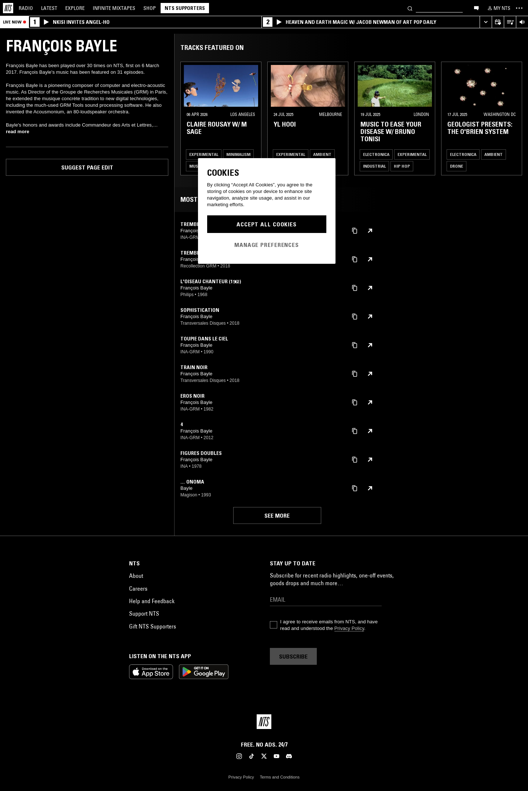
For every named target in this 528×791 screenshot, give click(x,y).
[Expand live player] (486, 22)
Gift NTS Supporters (152, 626)
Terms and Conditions (280, 777)
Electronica (376, 154)
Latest (49, 8)
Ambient (322, 154)
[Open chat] (476, 7)
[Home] (8, 8)
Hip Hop (402, 166)
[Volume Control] (522, 22)
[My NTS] (498, 8)
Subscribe (293, 656)
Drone (456, 166)
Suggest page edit (87, 167)
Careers (138, 588)
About (136, 575)
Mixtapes (114, 8)
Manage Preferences (266, 244)
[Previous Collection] (514, 118)
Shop (149, 8)
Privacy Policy (349, 628)
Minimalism (238, 154)
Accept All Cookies (266, 224)
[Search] (410, 7)
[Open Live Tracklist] (510, 22)
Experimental (203, 154)
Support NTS (144, 613)
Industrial (374, 166)
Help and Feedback (152, 601)
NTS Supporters (185, 8)
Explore (75, 8)
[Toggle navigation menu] (519, 8)
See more (277, 515)
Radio (26, 8)
